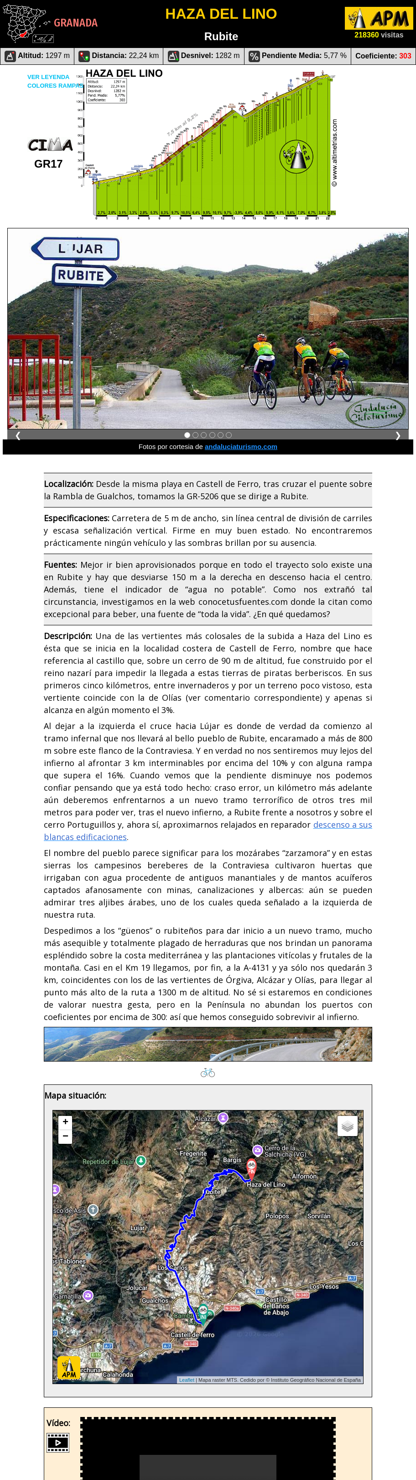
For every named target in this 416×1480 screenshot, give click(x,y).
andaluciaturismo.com (241, 446)
